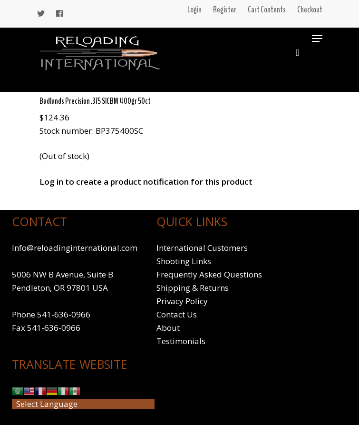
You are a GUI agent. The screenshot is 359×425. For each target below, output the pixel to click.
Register (224, 9)
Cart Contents (267, 9)
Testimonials (180, 341)
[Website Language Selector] (83, 404)
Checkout (309, 9)
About (168, 327)
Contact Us (176, 314)
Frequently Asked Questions (209, 274)
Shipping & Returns (192, 287)
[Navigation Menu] (317, 38)
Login (194, 9)
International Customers (202, 247)
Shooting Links (183, 261)
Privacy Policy (182, 301)
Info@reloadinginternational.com (74, 247)
